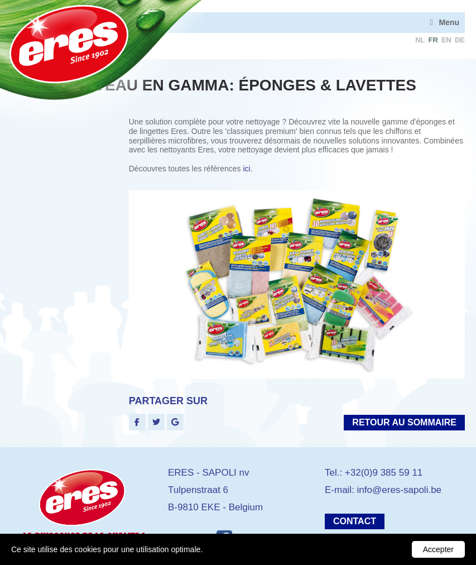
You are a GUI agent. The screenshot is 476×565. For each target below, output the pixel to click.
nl (420, 40)
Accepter (438, 549)
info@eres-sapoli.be (399, 490)
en (446, 40)
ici (246, 168)
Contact (354, 521)
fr (433, 40)
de (460, 40)
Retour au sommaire (404, 422)
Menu (449, 22)
